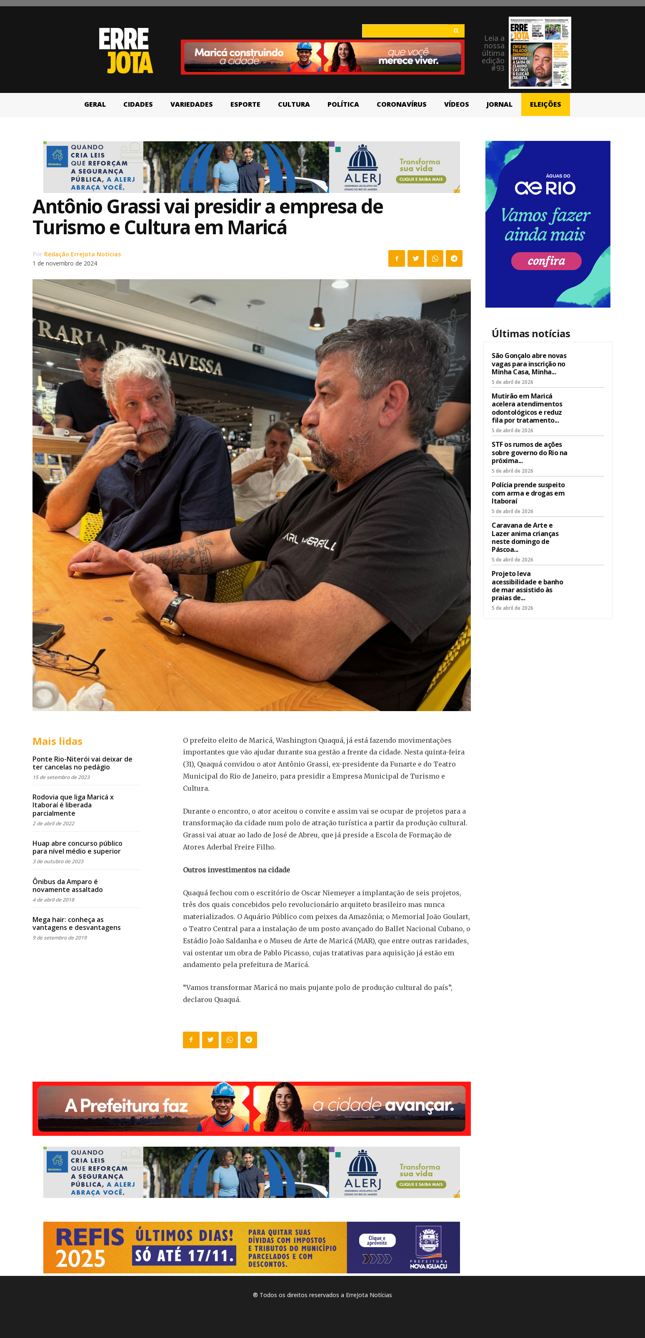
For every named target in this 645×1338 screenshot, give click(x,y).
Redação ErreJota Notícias (82, 254)
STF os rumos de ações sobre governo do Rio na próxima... (530, 452)
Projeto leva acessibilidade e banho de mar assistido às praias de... (527, 585)
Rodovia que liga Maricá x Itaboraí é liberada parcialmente (73, 804)
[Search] (456, 31)
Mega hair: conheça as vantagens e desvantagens (76, 923)
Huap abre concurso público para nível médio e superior (77, 847)
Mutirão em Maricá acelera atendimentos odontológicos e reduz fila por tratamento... (527, 408)
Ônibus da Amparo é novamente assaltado (67, 885)
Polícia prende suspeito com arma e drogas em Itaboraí (528, 492)
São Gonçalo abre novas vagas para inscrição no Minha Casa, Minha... (529, 363)
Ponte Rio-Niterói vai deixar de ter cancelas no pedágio (82, 763)
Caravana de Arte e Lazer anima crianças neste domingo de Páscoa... (525, 537)
